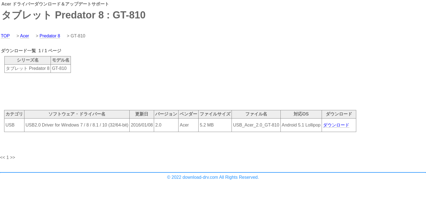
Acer (24, 36)
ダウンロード (336, 125)
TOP (5, 36)
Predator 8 (50, 36)
